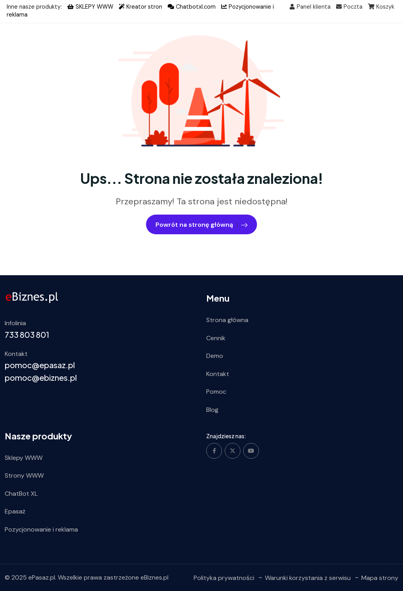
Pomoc (216, 391)
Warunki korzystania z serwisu (308, 577)
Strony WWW (24, 475)
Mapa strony (379, 577)
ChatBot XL (21, 493)
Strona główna (227, 320)
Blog (212, 410)
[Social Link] (214, 450)
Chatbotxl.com (192, 6)
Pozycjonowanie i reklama (41, 529)
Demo (214, 356)
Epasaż (15, 511)
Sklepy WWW (24, 457)
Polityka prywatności (224, 577)
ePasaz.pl (41, 577)
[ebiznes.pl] (32, 297)
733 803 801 (27, 334)
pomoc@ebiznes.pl (41, 377)
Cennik (216, 337)
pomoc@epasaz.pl (40, 365)
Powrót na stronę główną (201, 224)
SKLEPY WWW (90, 6)
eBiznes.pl (154, 577)
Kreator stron (140, 6)
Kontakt (217, 373)
